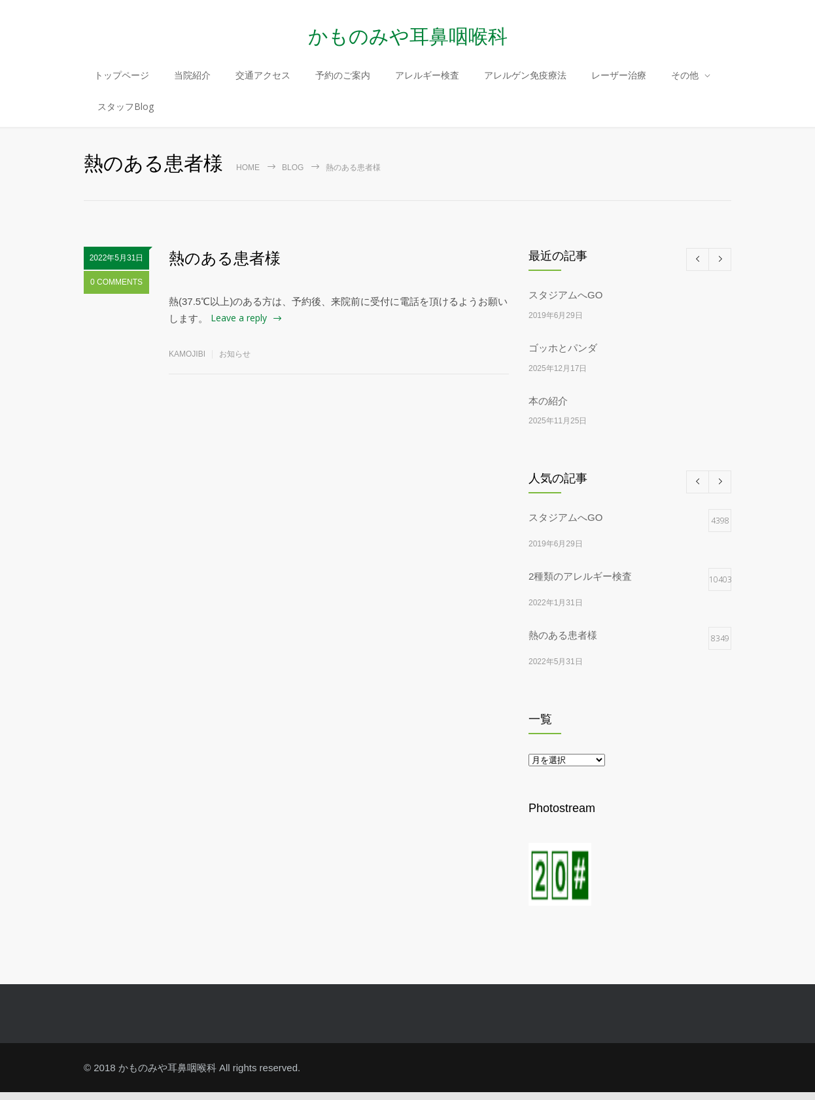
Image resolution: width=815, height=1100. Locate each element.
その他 (685, 81)
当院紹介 (192, 81)
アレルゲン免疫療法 (525, 81)
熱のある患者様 (225, 266)
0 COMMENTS (116, 292)
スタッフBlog (125, 112)
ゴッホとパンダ (563, 355)
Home (248, 175)
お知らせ (235, 361)
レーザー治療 (618, 81)
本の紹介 (548, 408)
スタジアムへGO (565, 302)
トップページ (121, 81)
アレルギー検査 (427, 81)
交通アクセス (262, 81)
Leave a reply (239, 325)
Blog (292, 175)
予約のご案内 (342, 81)
